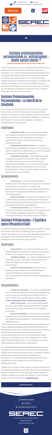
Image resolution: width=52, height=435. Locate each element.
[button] (26, 38)
